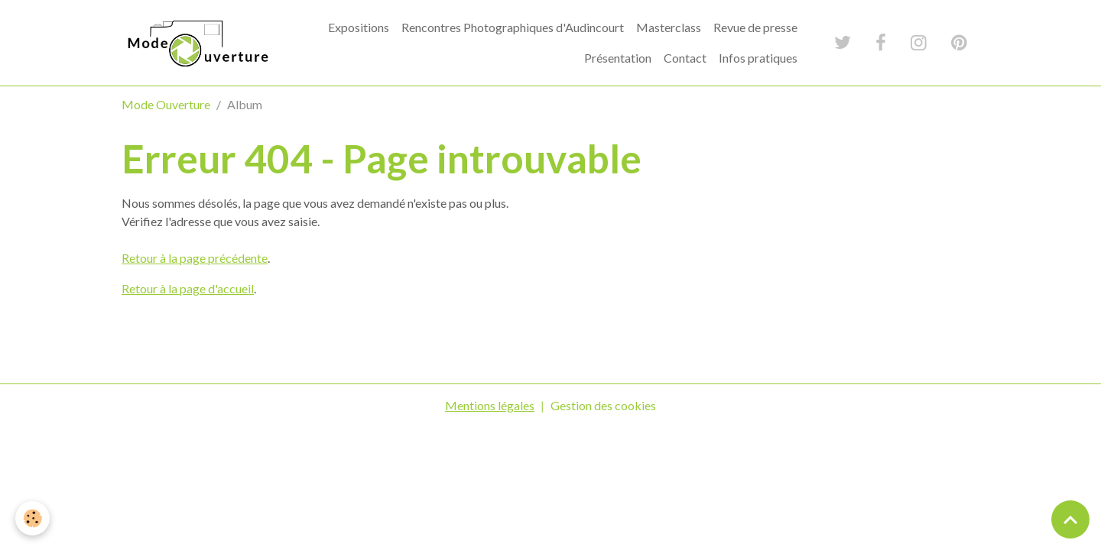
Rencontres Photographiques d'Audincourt (512, 27)
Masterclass (668, 27)
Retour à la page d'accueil (188, 288)
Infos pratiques (758, 57)
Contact (685, 57)
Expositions (358, 27)
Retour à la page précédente (195, 258)
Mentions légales (489, 405)
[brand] (196, 42)
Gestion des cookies (603, 405)
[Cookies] (32, 518)
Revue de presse (755, 27)
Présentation (617, 57)
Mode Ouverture (166, 104)
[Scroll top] (1070, 519)
